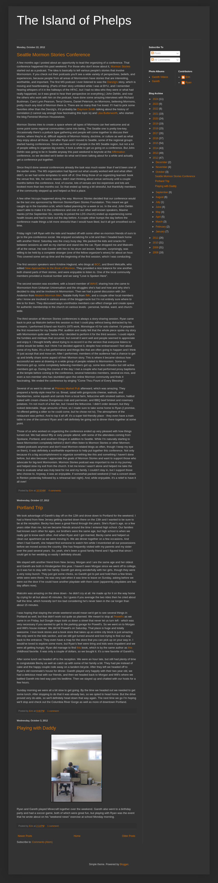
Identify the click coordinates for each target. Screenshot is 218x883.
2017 (156, 133)
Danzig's (112, 82)
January (160, 231)
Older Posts (128, 836)
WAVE (94, 283)
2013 (156, 153)
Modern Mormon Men (48, 295)
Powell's (119, 616)
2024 (156, 99)
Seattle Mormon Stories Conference (53, 54)
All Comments (160, 59)
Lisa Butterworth (108, 113)
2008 (156, 252)
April (158, 216)
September (162, 192)
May (158, 212)
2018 (156, 128)
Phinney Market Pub (67, 388)
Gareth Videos (160, 77)
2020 (156, 118)
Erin (188, 77)
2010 (156, 242)
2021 (156, 113)
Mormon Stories (120, 66)
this (79, 647)
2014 (156, 148)
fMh (88, 295)
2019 (156, 123)
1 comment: (53, 711)
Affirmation (118, 151)
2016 (156, 138)
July (158, 202)
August (160, 197)
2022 (156, 108)
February (161, 226)
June (159, 206)
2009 (156, 247)
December (162, 162)
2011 (156, 237)
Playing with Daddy (36, 728)
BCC (97, 264)
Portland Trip (30, 507)
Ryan (189, 82)
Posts (156, 53)
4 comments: (55, 490)
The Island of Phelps (74, 20)
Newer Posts (25, 836)
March (160, 221)
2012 (156, 157)
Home (77, 836)
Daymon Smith (86, 109)
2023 (156, 103)
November (162, 167)
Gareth (156, 81)
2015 (156, 143)
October (160, 171)
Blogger (124, 864)
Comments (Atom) (42, 842)
